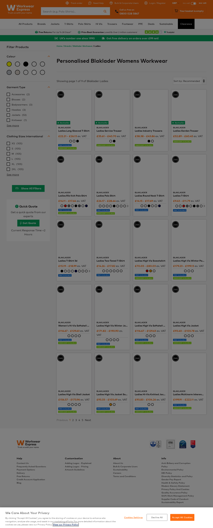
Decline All (157, 517)
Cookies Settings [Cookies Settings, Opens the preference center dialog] (133, 517)
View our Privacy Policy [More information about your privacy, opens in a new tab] (65, 524)
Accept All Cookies (182, 517)
